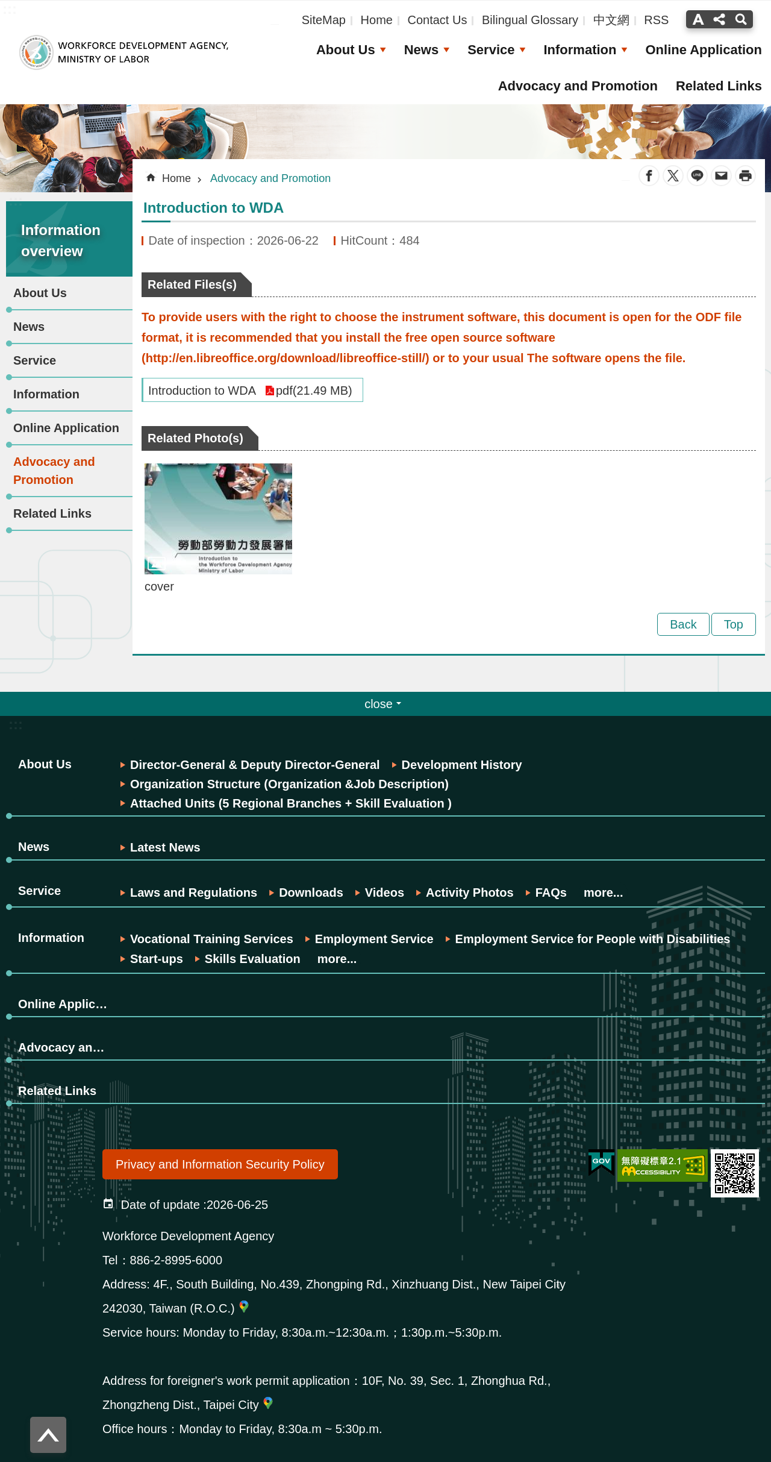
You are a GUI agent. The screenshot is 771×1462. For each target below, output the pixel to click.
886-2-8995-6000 (176, 1260)
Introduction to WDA (202, 390)
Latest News (165, 847)
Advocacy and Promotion (578, 85)
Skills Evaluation (253, 958)
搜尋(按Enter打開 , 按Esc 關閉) (742, 19)
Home (377, 20)
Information (579, 49)
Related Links (719, 85)
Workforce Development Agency (123, 52)
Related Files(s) (192, 284)
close (378, 704)
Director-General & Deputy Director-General (255, 764)
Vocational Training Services (211, 939)
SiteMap (324, 20)
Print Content (745, 175)
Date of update (160, 1204)
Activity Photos (470, 892)
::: (15, 200)
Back (683, 624)
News (421, 49)
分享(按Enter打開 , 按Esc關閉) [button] (719, 19)
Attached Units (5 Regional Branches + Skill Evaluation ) (291, 803)
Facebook (649, 175)
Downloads (311, 892)
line (697, 175)
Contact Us (437, 20)
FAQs (551, 892)
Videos (384, 892)
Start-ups (156, 958)
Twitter (673, 175)
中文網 (611, 20)
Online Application (703, 49)
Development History (462, 764)
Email (721, 175)
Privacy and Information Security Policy (220, 1164)
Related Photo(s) (195, 438)
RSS (656, 20)
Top (733, 624)
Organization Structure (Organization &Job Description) (289, 784)
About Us (345, 49)
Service (490, 49)
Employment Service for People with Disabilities (593, 939)
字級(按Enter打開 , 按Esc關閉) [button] (696, 19)
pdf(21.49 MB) (314, 390)
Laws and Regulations (193, 892)
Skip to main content (6, 6)
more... (603, 892)
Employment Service (374, 939)
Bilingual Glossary (530, 20)
